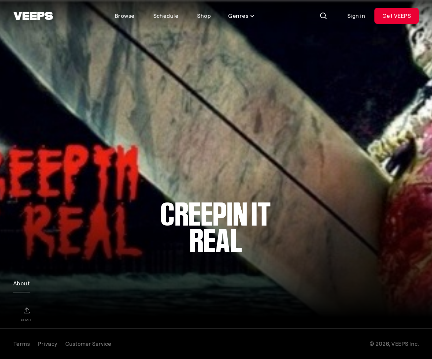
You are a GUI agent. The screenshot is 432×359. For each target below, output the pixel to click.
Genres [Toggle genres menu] (241, 16)
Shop (204, 16)
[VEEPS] (33, 16)
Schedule (166, 16)
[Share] (26, 314)
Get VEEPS (396, 16)
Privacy (47, 344)
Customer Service (88, 344)
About (21, 283)
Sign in (356, 16)
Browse (125, 16)
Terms (21, 344)
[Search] (323, 16)
